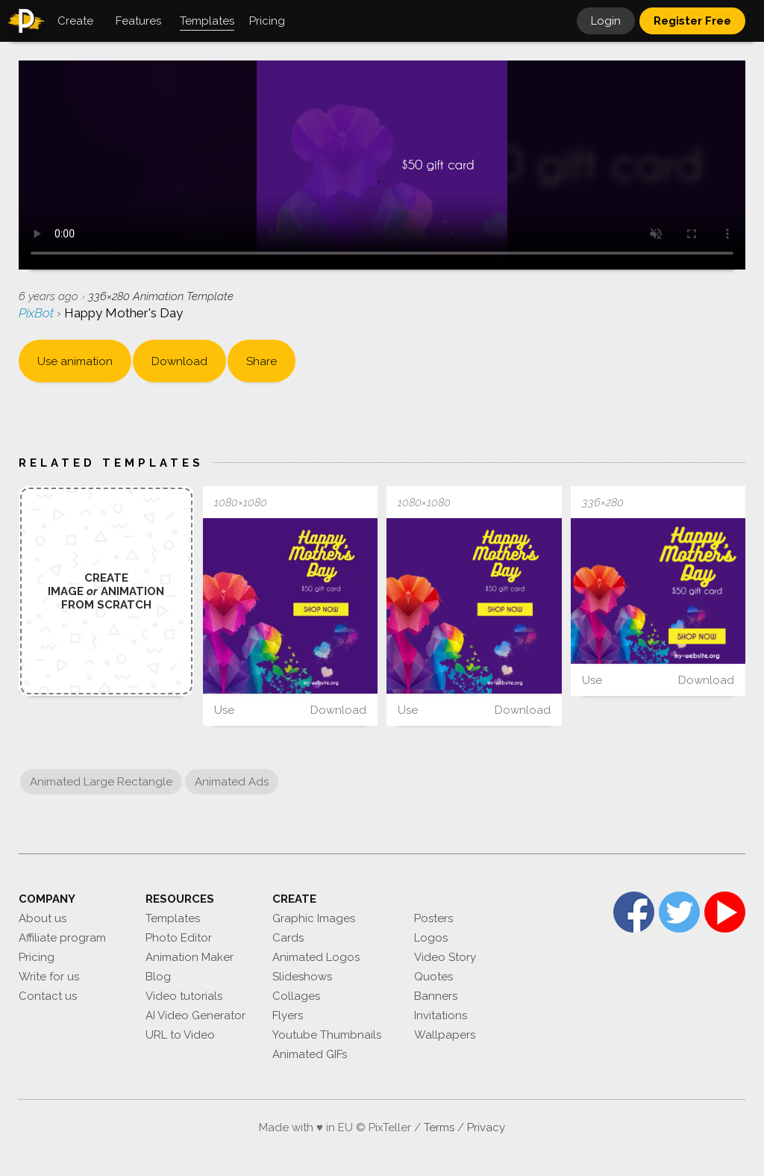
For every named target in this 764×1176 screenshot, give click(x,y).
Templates (172, 918)
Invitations (440, 1015)
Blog (158, 976)
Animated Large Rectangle (101, 781)
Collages (296, 996)
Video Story (445, 957)
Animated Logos (316, 957)
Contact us (48, 996)
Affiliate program (62, 938)
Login (606, 21)
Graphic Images (313, 918)
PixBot (38, 312)
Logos (431, 938)
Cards (288, 938)
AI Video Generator (195, 1015)
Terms (439, 1127)
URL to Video (180, 1035)
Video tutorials (183, 996)
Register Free (692, 21)
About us (42, 918)
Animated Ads (232, 781)
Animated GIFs (309, 1054)
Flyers (287, 1015)
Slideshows (302, 976)
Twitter (679, 912)
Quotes (433, 976)
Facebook (633, 912)
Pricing (36, 957)
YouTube (724, 912)
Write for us (49, 976)
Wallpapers (444, 1035)
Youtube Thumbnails (326, 1035)
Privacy (486, 1127)
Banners (435, 996)
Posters (433, 918)
